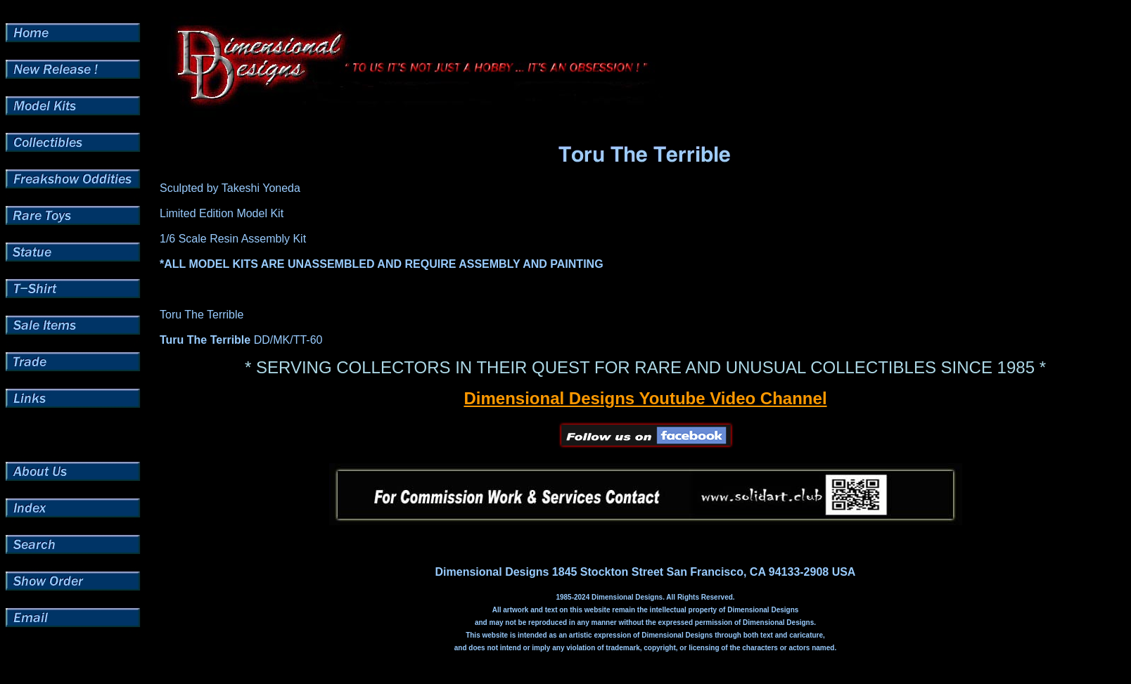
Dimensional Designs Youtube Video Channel (645, 398)
